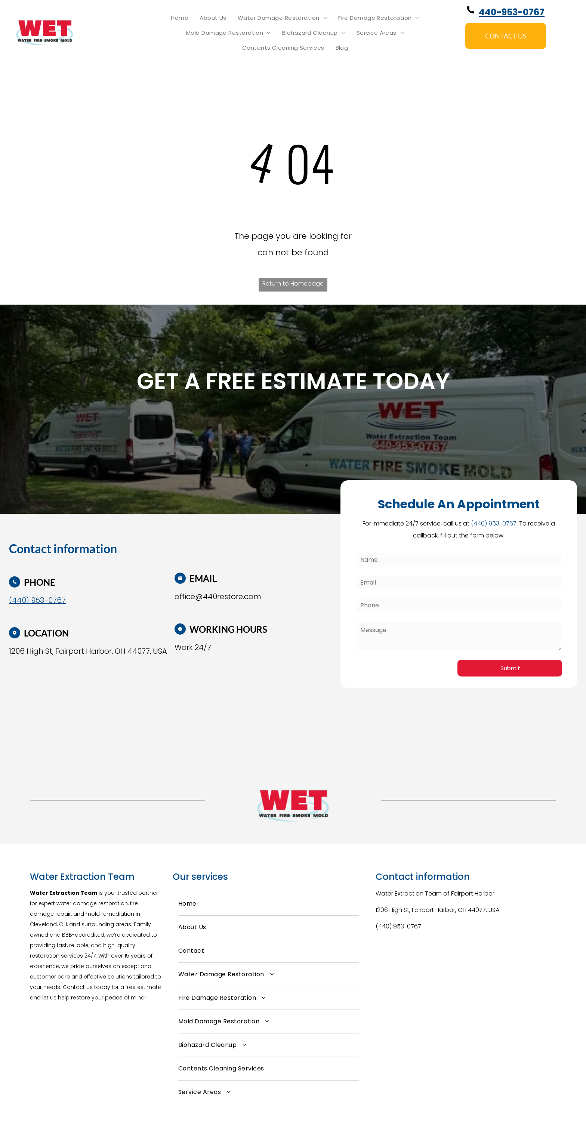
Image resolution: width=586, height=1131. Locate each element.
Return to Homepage (293, 283)
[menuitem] (179, 17)
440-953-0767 (512, 12)
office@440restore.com (218, 596)
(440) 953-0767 (398, 926)
